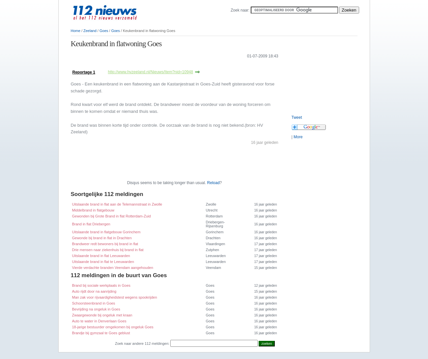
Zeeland (90, 31)
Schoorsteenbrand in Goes (93, 303)
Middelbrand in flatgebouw (93, 210)
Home (75, 31)
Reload (213, 182)
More (298, 137)
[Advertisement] (148, 65)
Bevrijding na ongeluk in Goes (96, 309)
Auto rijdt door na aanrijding (94, 291)
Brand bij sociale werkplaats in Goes (101, 285)
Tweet (297, 117)
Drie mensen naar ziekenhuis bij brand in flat (108, 250)
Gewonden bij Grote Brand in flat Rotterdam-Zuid (111, 216)
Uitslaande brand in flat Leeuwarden (101, 256)
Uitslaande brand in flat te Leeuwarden (103, 262)
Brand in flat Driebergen (91, 224)
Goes (104, 31)
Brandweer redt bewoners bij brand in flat (105, 244)
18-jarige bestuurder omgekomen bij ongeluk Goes (113, 327)
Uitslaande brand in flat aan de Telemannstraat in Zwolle (117, 204)
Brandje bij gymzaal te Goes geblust (101, 333)
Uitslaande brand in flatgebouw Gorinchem (106, 232)
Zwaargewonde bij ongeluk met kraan (102, 315)
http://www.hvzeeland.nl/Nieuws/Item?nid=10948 (150, 72)
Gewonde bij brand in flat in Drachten (102, 238)
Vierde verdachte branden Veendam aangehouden (112, 268)
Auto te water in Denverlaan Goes (99, 321)
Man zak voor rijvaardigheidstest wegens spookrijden (114, 297)
